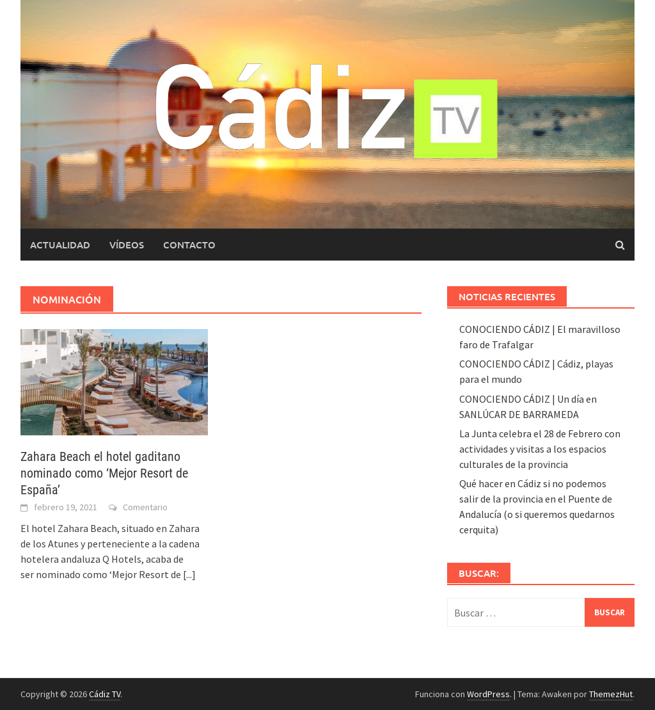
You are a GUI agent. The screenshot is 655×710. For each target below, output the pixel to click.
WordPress (488, 694)
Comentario (145, 507)
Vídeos (126, 244)
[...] (189, 574)
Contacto (189, 244)
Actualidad (60, 244)
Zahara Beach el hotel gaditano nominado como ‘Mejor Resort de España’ (104, 473)
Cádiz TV (104, 694)
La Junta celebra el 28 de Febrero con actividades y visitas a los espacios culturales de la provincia (539, 449)
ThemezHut (611, 694)
